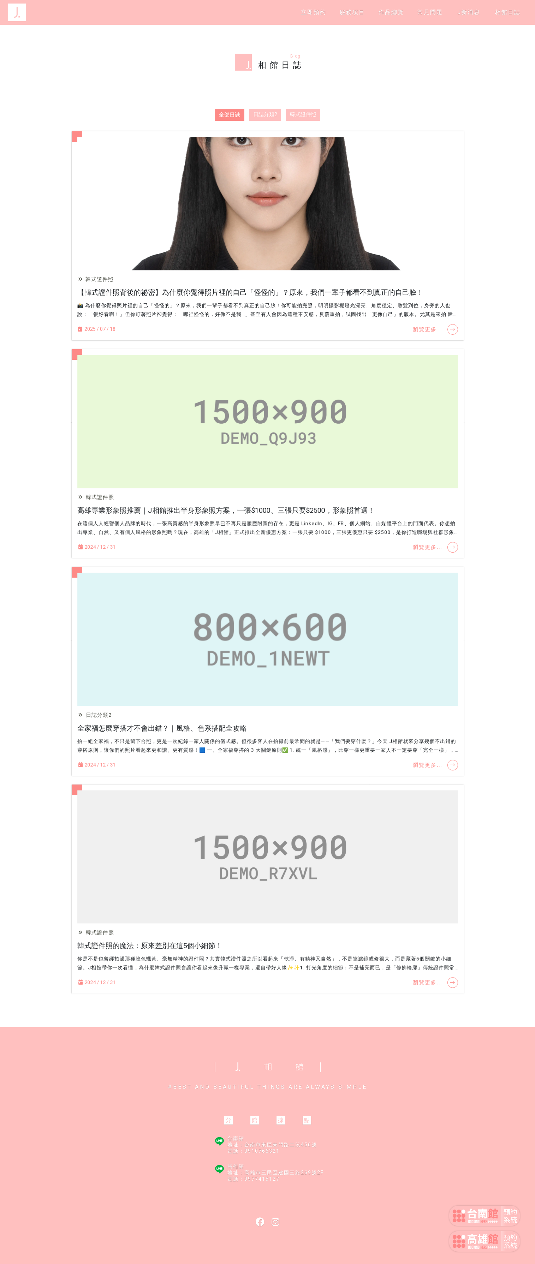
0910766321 (262, 1151)
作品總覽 (391, 12)
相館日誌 (508, 12)
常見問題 (430, 12)
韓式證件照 (303, 114)
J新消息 (468, 12)
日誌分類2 (265, 114)
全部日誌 (229, 115)
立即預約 (313, 12)
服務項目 (352, 12)
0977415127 (262, 1179)
